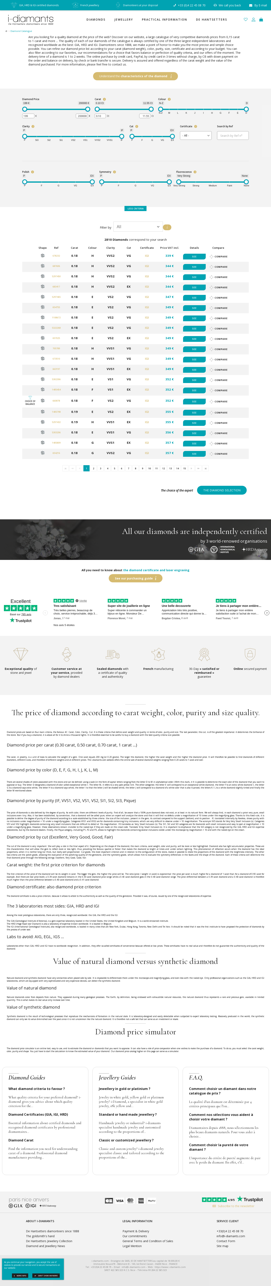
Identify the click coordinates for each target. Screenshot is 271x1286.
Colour (162, 99)
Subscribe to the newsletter (232, 1206)
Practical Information (164, 19)
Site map (222, 1246)
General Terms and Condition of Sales (148, 1241)
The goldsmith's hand (40, 1236)
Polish (25, 172)
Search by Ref (225, 126)
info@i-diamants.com (231, 1236)
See (194, 256)
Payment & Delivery (136, 1231)
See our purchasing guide (134, 578)
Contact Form (226, 1241)
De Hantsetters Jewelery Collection (49, 1241)
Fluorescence (184, 172)
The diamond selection (222, 490)
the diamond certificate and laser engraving (156, 570)
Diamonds (95, 19)
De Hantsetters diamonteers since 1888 (52, 1231)
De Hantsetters (211, 19)
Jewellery (123, 19)
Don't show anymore (46, 1275)
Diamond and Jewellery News (45, 1246)
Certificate (186, 126)
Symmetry (105, 172)
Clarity (26, 126)
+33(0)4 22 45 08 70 (230, 1231)
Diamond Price (30, 99)
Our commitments (135, 1236)
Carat (98, 99)
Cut (131, 126)
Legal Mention (132, 1246)
